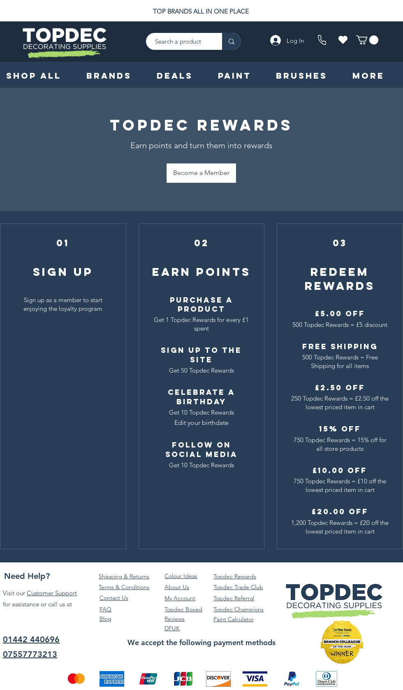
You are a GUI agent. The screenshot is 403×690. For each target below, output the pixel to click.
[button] (367, 39)
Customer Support (52, 593)
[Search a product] (180, 41)
